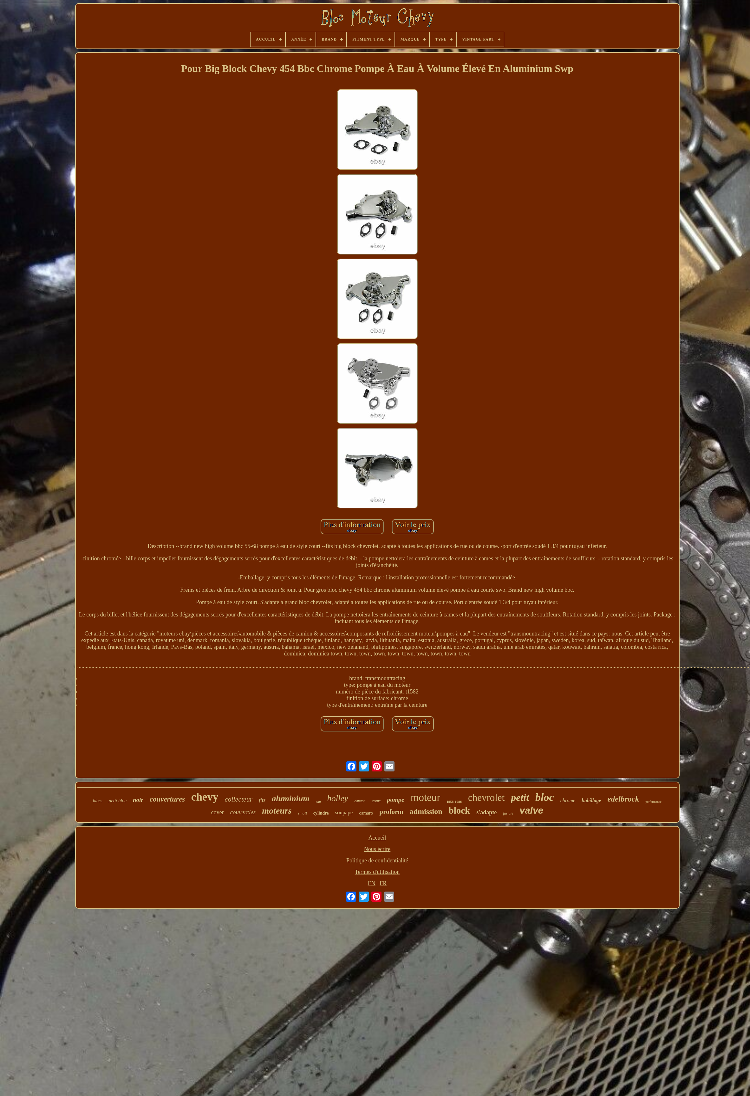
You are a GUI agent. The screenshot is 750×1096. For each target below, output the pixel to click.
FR (383, 883)
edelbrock (623, 799)
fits (262, 800)
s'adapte (486, 812)
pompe (395, 799)
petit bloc (118, 800)
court (376, 800)
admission (426, 811)
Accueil (377, 838)
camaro (366, 813)
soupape (344, 812)
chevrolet (486, 797)
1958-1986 (454, 801)
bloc (544, 797)
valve (531, 810)
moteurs (276, 811)
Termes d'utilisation (377, 872)
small (302, 813)
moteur (425, 797)
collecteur (238, 799)
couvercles (243, 812)
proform (391, 812)
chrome (567, 800)
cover (217, 812)
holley (337, 798)
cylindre (321, 813)
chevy (204, 797)
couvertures (167, 799)
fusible (508, 813)
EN (371, 883)
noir (138, 799)
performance (653, 801)
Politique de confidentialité (377, 860)
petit (520, 797)
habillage (591, 800)
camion (360, 801)
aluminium (291, 798)
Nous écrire (377, 849)
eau (318, 801)
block (459, 810)
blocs (97, 800)
